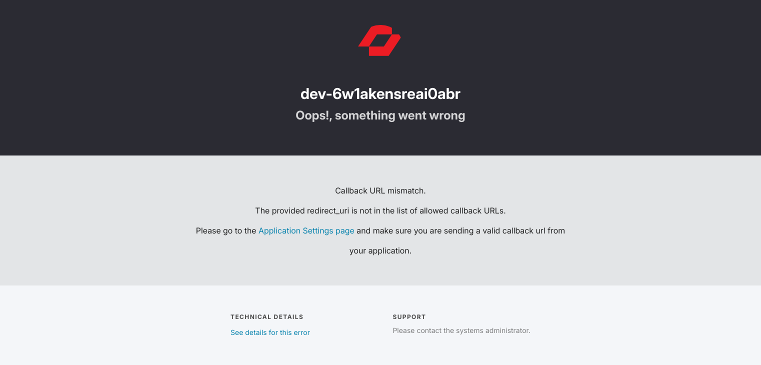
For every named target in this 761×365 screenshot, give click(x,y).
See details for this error (270, 332)
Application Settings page (306, 231)
